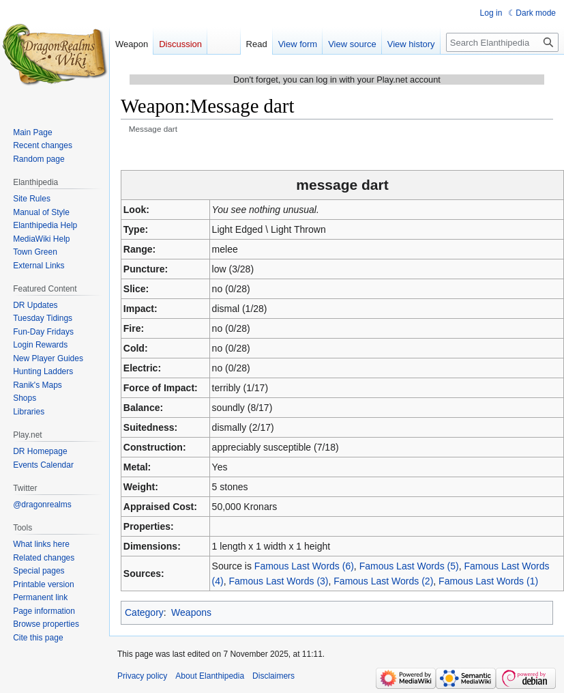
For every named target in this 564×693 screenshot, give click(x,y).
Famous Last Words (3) (279, 581)
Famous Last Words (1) (488, 581)
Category (144, 612)
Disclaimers (273, 676)
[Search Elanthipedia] (502, 42)
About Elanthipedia (209, 676)
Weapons (191, 612)
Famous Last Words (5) (409, 566)
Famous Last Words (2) (383, 581)
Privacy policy (142, 676)
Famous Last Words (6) (304, 566)
